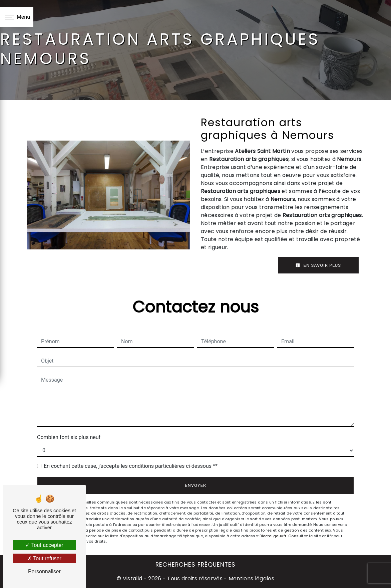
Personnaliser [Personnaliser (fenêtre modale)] (44, 571)
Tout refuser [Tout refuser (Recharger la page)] (44, 558)
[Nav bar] (16, 17)
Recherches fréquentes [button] (195, 565)
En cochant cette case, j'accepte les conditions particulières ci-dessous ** (131, 466)
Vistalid (132, 578)
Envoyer (195, 485)
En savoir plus (318, 265)
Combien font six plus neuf (68, 437)
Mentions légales (250, 578)
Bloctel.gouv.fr (273, 536)
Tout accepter (44, 545)
